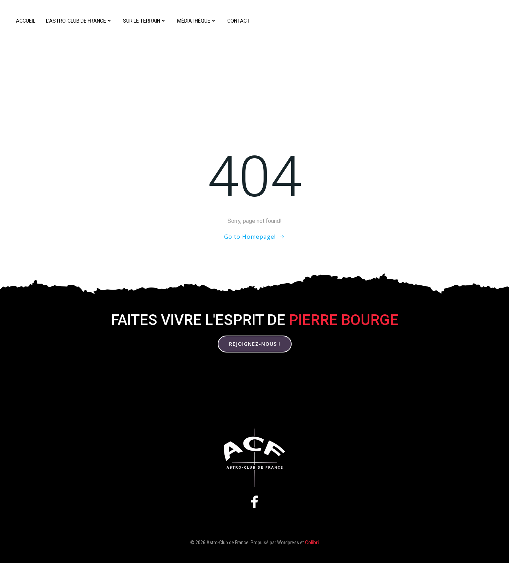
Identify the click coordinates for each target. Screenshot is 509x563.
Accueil (25, 21)
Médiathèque (197, 21)
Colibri (312, 542)
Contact (238, 21)
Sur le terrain (144, 21)
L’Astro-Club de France (79, 21)
